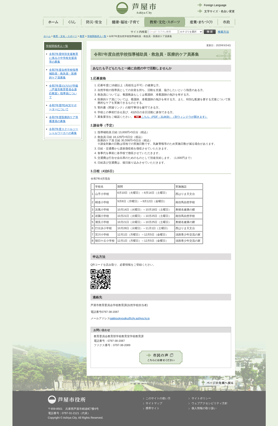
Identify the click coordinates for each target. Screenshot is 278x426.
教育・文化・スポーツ (65, 36)
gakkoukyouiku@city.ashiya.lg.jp (130, 318)
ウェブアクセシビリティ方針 (210, 403)
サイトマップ (154, 403)
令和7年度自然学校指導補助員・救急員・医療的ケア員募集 (63, 73)
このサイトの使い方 (158, 398)
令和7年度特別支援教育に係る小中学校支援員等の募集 (63, 57)
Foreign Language (215, 5)
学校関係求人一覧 (96, 36)
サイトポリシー (201, 398)
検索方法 (223, 31)
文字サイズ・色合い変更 (219, 11)
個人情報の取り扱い (204, 408)
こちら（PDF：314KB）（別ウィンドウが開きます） (174, 116)
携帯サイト (152, 408)
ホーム (47, 36)
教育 (82, 36)
